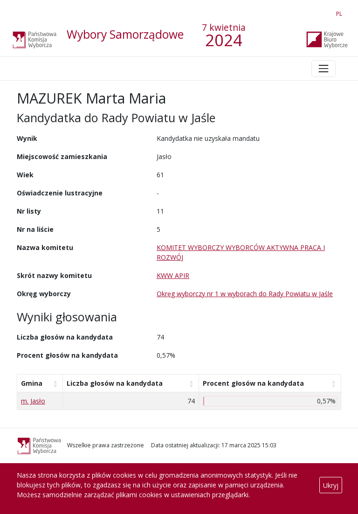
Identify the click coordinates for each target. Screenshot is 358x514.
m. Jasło (33, 400)
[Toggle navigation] (323, 68)
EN (322, 11)
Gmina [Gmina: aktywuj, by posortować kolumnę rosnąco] (31, 383)
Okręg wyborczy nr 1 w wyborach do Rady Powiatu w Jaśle (245, 293)
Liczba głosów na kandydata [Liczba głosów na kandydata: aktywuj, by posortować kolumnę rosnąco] (115, 383)
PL (341, 11)
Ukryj (330, 484)
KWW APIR (173, 275)
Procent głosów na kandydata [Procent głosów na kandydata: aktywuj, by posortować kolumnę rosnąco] (253, 383)
